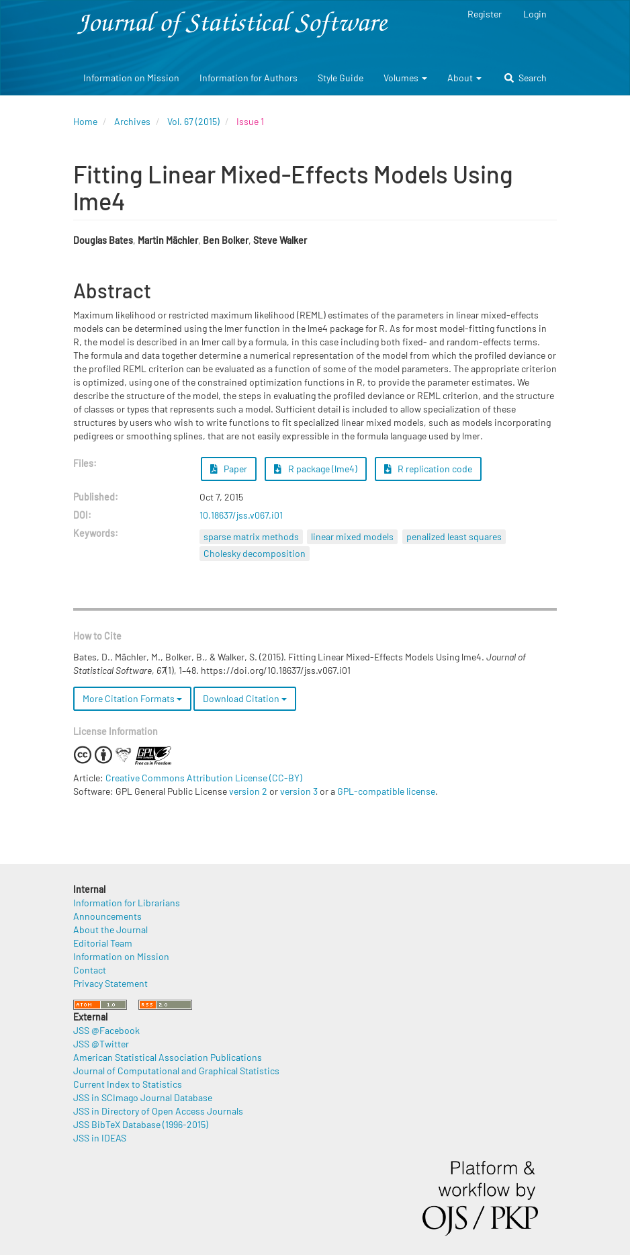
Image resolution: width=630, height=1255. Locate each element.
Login (535, 13)
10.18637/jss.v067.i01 (241, 515)
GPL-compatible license (386, 791)
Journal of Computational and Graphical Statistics (176, 1070)
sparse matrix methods (251, 536)
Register (484, 13)
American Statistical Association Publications (167, 1057)
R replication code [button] (428, 468)
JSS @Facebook (106, 1030)
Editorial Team (102, 943)
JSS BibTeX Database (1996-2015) (140, 1124)
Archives (132, 121)
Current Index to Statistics (127, 1084)
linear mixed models (352, 536)
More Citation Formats (132, 698)
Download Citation (245, 698)
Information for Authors (248, 77)
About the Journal (110, 929)
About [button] (464, 77)
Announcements (107, 916)
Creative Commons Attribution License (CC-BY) (203, 777)
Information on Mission (131, 77)
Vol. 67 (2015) (193, 121)
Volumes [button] (405, 77)
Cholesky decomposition (255, 553)
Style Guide (340, 77)
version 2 (248, 791)
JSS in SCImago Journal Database (142, 1097)
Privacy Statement (110, 983)
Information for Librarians (126, 902)
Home (85, 121)
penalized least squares (454, 536)
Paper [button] (229, 468)
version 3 (299, 791)
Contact (89, 970)
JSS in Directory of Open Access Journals (158, 1111)
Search (525, 77)
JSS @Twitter (101, 1043)
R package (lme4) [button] (315, 468)
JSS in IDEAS (99, 1137)
